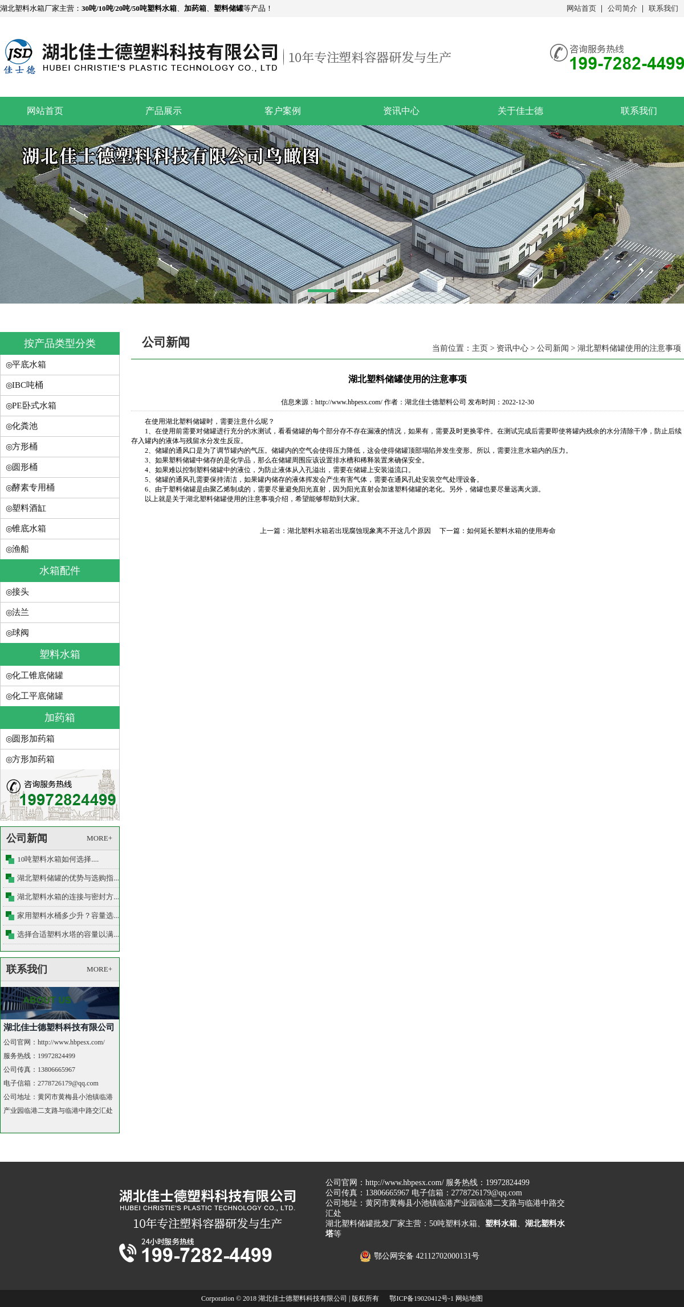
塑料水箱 (59, 654)
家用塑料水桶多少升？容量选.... (69, 915)
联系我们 (663, 8)
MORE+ (99, 838)
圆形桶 (25, 467)
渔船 (20, 549)
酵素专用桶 (33, 487)
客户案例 (282, 111)
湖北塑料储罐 (185, 421)
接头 (20, 591)
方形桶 (25, 446)
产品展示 (163, 111)
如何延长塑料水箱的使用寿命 (511, 531)
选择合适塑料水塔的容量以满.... (69, 934)
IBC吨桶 (27, 385)
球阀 (20, 632)
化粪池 (25, 426)
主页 (480, 348)
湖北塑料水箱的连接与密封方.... (69, 896)
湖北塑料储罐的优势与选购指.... (69, 878)
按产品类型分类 (60, 343)
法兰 (20, 612)
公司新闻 (553, 348)
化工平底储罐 (37, 695)
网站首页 (581, 8)
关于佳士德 (520, 111)
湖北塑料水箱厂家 (29, 8)
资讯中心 (401, 111)
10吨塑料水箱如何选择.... (58, 859)
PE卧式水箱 (34, 405)
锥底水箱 (29, 528)
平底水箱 (29, 364)
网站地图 (469, 1298)
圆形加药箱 (33, 738)
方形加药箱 (33, 759)
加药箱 (59, 717)
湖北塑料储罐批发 (357, 1223)
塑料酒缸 (29, 508)
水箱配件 (59, 570)
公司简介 (622, 8)
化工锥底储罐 (37, 675)
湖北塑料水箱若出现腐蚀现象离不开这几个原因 (359, 531)
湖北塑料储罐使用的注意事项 (629, 348)
